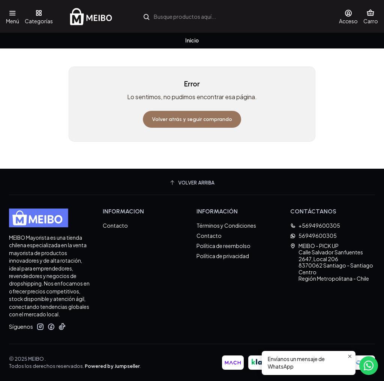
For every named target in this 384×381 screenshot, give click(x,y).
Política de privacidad (222, 255)
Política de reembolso (223, 245)
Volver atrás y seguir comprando (192, 119)
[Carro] (371, 16)
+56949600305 (315, 225)
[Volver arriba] (192, 183)
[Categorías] (38, 16)
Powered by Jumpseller (112, 366)
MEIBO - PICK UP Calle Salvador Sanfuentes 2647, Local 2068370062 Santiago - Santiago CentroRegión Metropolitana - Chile (331, 262)
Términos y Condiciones (226, 225)
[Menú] (12, 16)
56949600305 (313, 235)
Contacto (115, 225)
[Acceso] (348, 16)
